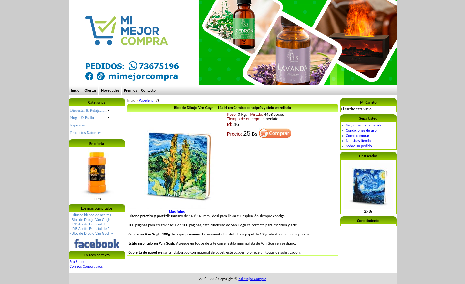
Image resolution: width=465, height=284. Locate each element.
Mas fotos (177, 211)
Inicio (75, 90)
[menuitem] (90, 110)
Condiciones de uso (361, 130)
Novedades (110, 90)
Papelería (77, 125)
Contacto (148, 90)
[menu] (90, 122)
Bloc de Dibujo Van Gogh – (92, 219)
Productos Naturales (86, 132)
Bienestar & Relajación (88, 110)
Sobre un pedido (359, 146)
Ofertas (91, 90)
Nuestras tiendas (359, 140)
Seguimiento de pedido (364, 125)
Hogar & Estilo (82, 117)
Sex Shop (77, 261)
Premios (130, 90)
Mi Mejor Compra (252, 279)
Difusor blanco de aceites (91, 215)
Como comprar (357, 135)
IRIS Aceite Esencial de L (90, 224)
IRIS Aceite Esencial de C (90, 228)
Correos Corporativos (86, 266)
